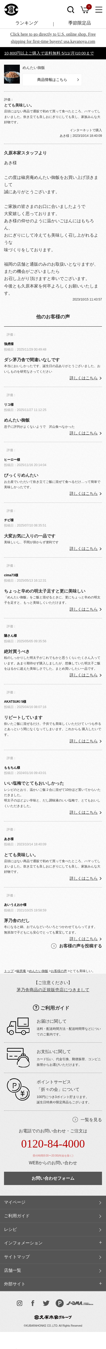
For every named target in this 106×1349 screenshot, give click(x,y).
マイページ (14, 1202)
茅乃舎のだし (17, 920)
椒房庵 (21, 971)
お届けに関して (52, 1021)
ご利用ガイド (54, 1008)
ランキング (26, 23)
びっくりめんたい (21, 475)
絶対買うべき (17, 651)
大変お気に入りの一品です (29, 536)
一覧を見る (91, 1119)
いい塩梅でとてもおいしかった (34, 783)
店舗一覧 (12, 1270)
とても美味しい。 (21, 855)
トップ (9, 971)
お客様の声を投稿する (80, 946)
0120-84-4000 (53, 1144)
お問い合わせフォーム (53, 1178)
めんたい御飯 (33, 67)
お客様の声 (59, 971)
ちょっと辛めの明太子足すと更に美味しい (44, 591)
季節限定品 (79, 23)
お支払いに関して (54, 1051)
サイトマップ (17, 1257)
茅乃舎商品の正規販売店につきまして (53, 990)
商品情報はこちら (52, 79)
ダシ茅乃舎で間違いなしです (32, 359)
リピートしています (23, 717)
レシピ (10, 1229)
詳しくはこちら (84, 378)
